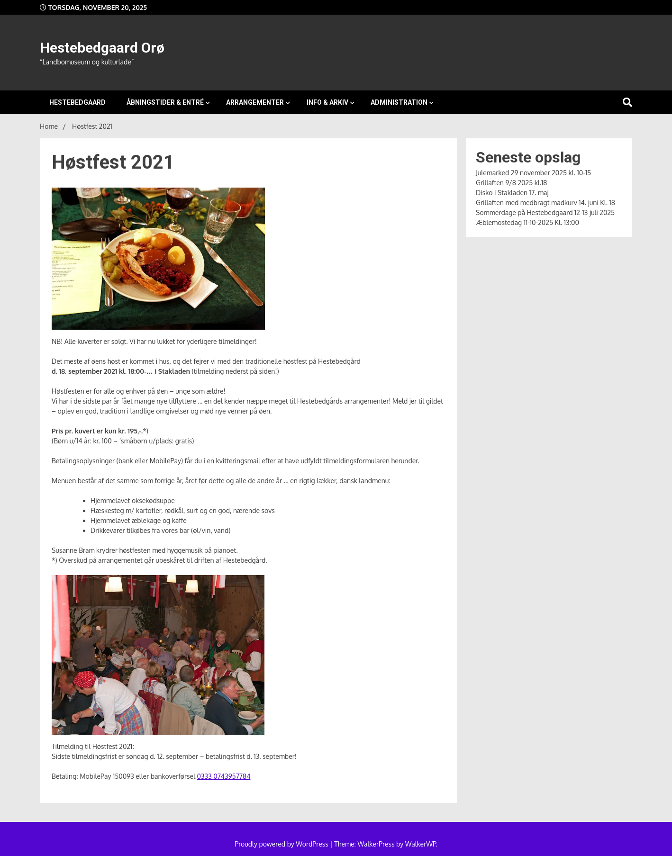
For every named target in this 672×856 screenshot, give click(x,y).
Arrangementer (255, 102)
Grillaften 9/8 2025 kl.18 (511, 183)
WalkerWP (420, 844)
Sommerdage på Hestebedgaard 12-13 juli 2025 (545, 212)
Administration (399, 102)
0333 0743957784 (224, 776)
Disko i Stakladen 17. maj (512, 193)
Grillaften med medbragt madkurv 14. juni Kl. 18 (545, 202)
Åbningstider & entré (165, 102)
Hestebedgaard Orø (102, 47)
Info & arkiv (327, 102)
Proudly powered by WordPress (282, 844)
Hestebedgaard (77, 102)
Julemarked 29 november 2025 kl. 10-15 (533, 173)
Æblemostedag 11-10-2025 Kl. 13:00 (527, 222)
